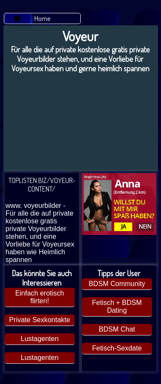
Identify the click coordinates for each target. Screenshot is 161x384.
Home (42, 18)
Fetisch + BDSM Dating (117, 306)
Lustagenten (39, 338)
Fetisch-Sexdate (117, 348)
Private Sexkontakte (39, 319)
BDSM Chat (117, 329)
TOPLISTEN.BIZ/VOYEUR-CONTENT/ (42, 220)
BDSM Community (117, 283)
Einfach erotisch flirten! (39, 297)
